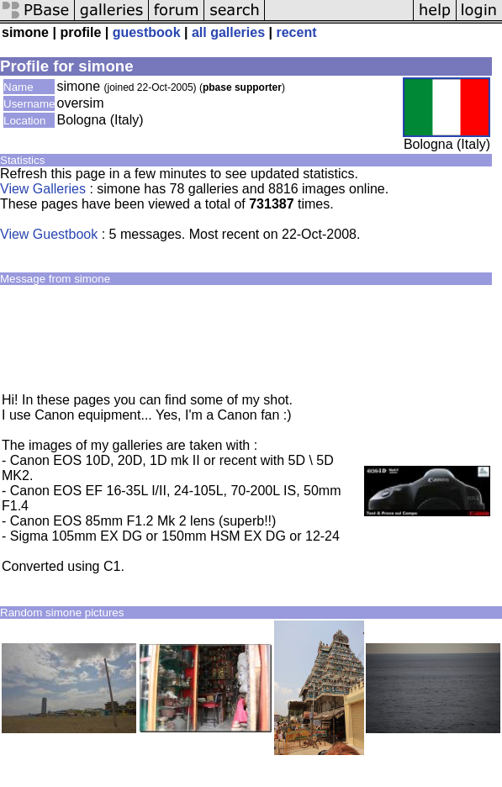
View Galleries (43, 189)
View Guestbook (49, 234)
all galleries (228, 32)
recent (296, 32)
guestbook (147, 32)
